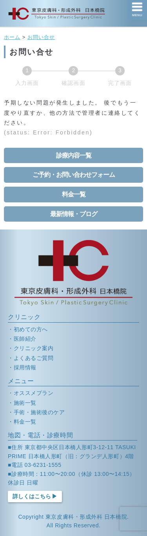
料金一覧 (73, 194)
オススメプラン (34, 393)
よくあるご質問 (34, 358)
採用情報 (25, 367)
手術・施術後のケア (39, 412)
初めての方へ (31, 329)
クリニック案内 (34, 348)
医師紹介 (25, 339)
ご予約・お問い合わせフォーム (74, 174)
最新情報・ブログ (73, 214)
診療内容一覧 (73, 155)
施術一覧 (25, 403)
